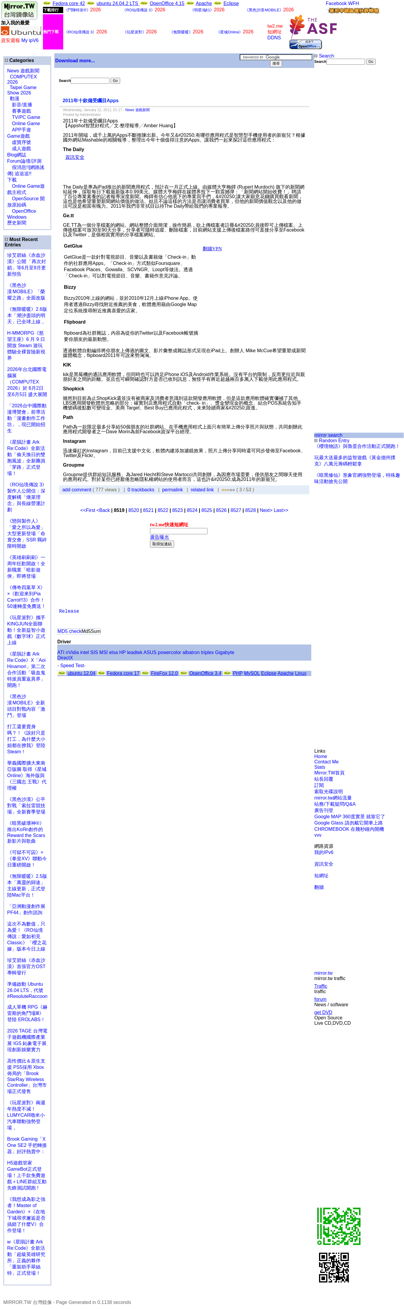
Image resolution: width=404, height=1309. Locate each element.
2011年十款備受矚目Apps (91, 100)
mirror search (328, 435)
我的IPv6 (323, 852)
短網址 (321, 875)
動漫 (14, 98)
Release (69, 611)
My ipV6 (29, 40)
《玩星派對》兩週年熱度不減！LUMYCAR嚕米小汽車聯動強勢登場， (26, 1115)
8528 (250, 510)
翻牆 (319, 887)
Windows (17, 217)
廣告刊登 (323, 810)
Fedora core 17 (123, 673)
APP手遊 (19, 129)
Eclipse (231, 3)
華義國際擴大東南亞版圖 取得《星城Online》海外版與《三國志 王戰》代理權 (27, 775)
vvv (317, 835)
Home (320, 756)
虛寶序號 (19, 142)
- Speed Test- (71, 665)
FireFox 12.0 (164, 673)
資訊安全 (323, 864)
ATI (60, 652)
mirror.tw (323, 973)
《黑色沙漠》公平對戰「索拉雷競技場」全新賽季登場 (26, 805)
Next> (267, 510)
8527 (236, 510)
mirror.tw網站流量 (333, 797)
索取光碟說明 (328, 791)
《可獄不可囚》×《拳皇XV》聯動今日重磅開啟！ (27, 858)
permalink (172, 489)
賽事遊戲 (19, 111)
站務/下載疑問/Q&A (335, 804)
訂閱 (319, 785)
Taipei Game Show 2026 (21, 90)
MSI (103, 652)
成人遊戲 (19, 148)
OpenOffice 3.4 (205, 673)
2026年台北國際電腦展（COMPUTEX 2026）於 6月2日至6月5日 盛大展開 (27, 382)
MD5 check (69, 631)
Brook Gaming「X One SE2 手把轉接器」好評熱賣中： (27, 1145)
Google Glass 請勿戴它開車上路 (348, 822)
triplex (207, 652)
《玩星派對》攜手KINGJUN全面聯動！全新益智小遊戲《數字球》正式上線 (26, 630)
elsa (113, 652)
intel (84, 652)
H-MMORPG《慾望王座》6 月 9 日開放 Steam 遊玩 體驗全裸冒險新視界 (26, 345)
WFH (353, 3)
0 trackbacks (141, 489)
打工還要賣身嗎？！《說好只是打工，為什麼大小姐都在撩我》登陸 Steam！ (26, 739)
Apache (204, 3)
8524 (192, 510)
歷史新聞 (16, 222)
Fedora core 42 (68, 3)
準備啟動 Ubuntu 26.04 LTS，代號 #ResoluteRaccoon (27, 990)
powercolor (169, 652)
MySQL (252, 673)
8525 (207, 510)
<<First (88, 510)
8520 (134, 510)
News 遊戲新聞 (23, 70)
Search (324, 55)
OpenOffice (21, 211)
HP (122, 652)
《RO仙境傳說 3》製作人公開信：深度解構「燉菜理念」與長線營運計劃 (27, 497)
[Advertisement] (333, 164)
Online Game (23, 123)
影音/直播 (19, 104)
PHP (238, 673)
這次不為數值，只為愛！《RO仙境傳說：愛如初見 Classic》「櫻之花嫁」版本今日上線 (28, 936)
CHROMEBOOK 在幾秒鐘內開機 (349, 829)
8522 (163, 510)
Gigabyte (224, 652)
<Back (104, 510)
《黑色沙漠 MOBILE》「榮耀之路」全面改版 (26, 291)
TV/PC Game (23, 117)
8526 (221, 510)
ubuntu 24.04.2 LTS (118, 3)
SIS (94, 652)
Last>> (281, 510)
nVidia (72, 652)
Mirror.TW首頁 (329, 772)
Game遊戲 (18, 136)
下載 (12, 179)
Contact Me (326, 761)
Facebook (336, 3)
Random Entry (331, 440)
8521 (148, 510)
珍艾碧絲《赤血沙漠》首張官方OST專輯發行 (26, 966)
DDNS (274, 37)
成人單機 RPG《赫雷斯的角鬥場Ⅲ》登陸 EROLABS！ (27, 1013)
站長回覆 (323, 779)
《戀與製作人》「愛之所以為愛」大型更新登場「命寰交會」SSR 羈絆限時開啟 (27, 533)
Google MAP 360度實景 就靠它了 (349, 816)
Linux (300, 673)
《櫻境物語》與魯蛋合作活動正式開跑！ (357, 446)
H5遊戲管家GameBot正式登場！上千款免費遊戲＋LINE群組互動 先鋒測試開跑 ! (27, 1175)
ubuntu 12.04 (81, 673)
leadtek (135, 652)
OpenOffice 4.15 (167, 3)
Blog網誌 (16, 154)
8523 (177, 510)
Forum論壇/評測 (24, 161)
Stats (319, 767)
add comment (77, 489)
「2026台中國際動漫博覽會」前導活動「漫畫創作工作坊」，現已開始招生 (27, 418)
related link (202, 489)
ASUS (150, 652)
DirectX (65, 657)
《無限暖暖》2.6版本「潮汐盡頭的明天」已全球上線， (27, 315)
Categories (19, 60)
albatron (191, 652)
